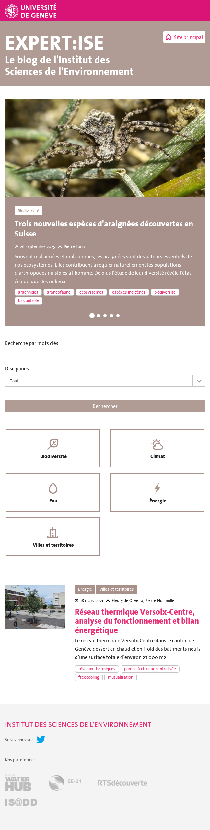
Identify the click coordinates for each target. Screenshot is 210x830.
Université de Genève (31, 10)
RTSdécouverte (122, 784)
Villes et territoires (53, 546)
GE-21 (65, 784)
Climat (157, 457)
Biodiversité (53, 457)
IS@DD (21, 804)
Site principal (188, 37)
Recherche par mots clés (31, 343)
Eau (53, 501)
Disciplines (17, 368)
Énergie (157, 501)
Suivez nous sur (19, 741)
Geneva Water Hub (18, 784)
